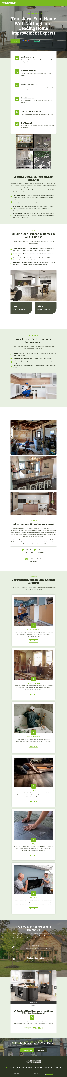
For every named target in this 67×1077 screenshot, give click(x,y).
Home (6, 1067)
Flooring (46, 1067)
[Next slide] (55, 987)
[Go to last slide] (12, 987)
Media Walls (38, 1067)
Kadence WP (49, 1074)
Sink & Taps (58, 1067)
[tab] (31, 1005)
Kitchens (12, 1067)
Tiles (52, 1067)
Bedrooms (20, 1067)
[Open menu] (63, 2)
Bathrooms (29, 1067)
